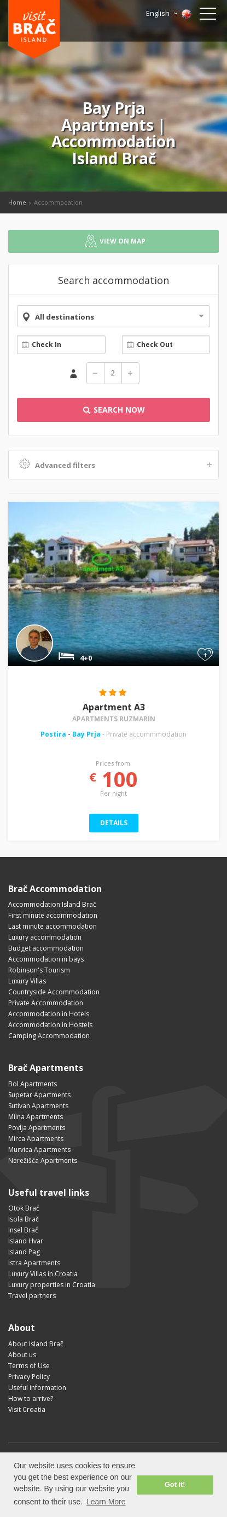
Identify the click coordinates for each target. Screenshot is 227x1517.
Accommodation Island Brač (52, 904)
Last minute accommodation (52, 926)
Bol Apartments (32, 1083)
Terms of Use (29, 1365)
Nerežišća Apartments (42, 1160)
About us (22, 1354)
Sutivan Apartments (38, 1105)
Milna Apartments (35, 1116)
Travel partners (32, 1295)
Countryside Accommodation (54, 992)
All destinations (64, 317)
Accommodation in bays (46, 959)
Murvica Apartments (39, 1149)
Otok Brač (23, 1208)
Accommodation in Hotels (48, 1013)
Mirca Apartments (35, 1138)
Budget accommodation (46, 948)
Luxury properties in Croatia (51, 1284)
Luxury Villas (27, 981)
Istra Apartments (34, 1262)
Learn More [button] (106, 1501)
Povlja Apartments (36, 1127)
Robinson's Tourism (39, 970)
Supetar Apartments (39, 1094)
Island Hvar (25, 1241)
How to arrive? (30, 1398)
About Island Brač (35, 1343)
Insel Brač (23, 1230)
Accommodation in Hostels (50, 1024)
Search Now (113, 409)
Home (17, 202)
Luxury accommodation (45, 937)
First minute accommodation (52, 915)
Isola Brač (23, 1219)
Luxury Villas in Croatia (43, 1273)
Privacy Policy (29, 1376)
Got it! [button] (175, 1485)
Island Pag (24, 1252)
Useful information (37, 1387)
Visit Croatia (26, 1409)
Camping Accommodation (49, 1035)
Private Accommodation (45, 1003)
